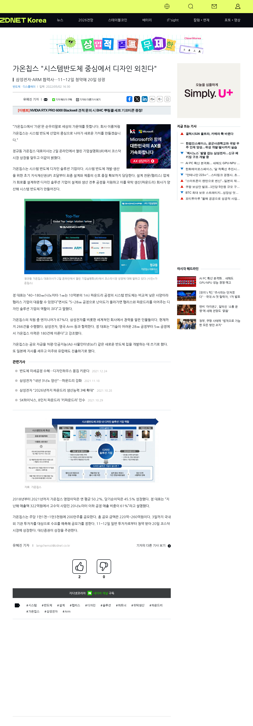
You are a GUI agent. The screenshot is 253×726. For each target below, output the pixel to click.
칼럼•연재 (201, 20)
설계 (62, 605)
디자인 (91, 605)
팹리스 (76, 605)
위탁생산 (138, 605)
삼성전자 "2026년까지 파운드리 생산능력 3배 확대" (57, 390)
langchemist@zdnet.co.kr (53, 545)
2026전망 (85, 20)
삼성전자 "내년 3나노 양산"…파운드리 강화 (51, 380)
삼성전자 (52, 611)
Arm (68, 611)
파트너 (122, 605)
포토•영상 (232, 20)
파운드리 (157, 605)
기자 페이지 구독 (62, 99)
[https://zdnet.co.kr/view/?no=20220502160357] (129, 99)
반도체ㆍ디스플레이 (24, 86)
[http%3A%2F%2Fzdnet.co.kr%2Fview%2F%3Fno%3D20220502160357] (145, 99)
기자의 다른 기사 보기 (153, 545)
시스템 (32, 605)
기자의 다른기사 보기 (88, 99)
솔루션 (107, 605)
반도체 (48, 605)
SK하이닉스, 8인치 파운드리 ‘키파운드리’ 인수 (52, 400)
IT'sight (173, 20)
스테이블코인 (117, 20)
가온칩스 (33, 611)
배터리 (147, 20)
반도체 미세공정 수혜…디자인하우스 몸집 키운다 (54, 371)
